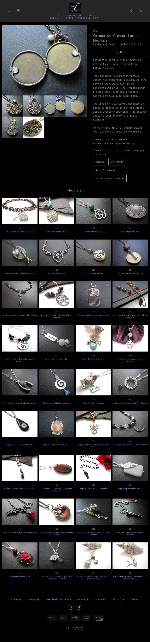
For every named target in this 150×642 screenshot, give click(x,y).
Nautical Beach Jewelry (105, 170)
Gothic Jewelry (117, 162)
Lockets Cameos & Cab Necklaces (110, 178)
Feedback (135, 599)
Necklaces (100, 162)
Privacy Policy (100, 599)
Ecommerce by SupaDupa (78, 628)
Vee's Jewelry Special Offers (59, 599)
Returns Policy (34, 599)
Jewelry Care (82, 599)
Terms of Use (118, 599)
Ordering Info (16, 599)
